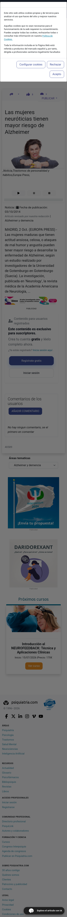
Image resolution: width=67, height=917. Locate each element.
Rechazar (55, 64)
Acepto (57, 74)
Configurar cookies (30, 64)
